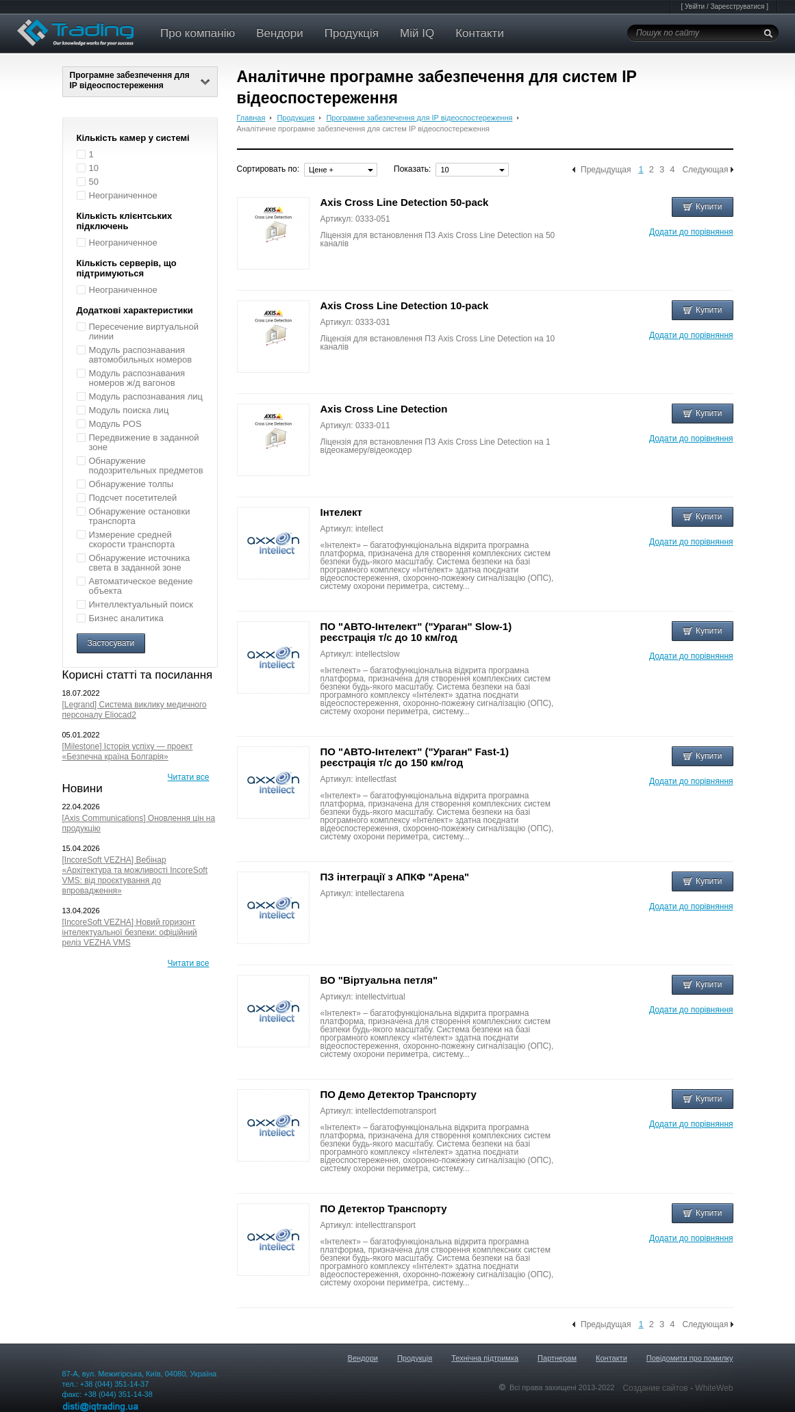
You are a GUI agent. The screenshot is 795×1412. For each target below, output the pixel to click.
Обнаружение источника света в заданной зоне (139, 563)
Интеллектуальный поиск (141, 604)
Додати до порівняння (691, 232)
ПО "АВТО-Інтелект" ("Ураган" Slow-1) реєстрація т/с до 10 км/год (416, 631)
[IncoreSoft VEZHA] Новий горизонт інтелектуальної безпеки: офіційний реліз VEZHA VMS (129, 932)
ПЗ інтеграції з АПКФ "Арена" (395, 876)
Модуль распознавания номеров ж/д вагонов (137, 378)
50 (94, 181)
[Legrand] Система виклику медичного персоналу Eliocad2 (134, 710)
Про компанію (197, 33)
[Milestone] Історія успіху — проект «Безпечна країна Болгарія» (127, 751)
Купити (702, 206)
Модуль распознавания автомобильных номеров (140, 355)
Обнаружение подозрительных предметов (146, 465)
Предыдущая (606, 170)
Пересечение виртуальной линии (144, 331)
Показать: (412, 169)
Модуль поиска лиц (129, 410)
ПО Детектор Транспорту (383, 1208)
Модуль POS (115, 424)
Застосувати (111, 643)
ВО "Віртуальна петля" (379, 980)
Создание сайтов (656, 1388)
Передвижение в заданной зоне (144, 442)
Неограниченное (123, 195)
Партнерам (557, 1358)
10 (94, 168)
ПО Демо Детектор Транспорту (398, 1094)
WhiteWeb (714, 1388)
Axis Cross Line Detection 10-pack (404, 305)
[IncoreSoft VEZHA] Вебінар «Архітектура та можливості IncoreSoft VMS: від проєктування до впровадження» (134, 875)
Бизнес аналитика (126, 618)
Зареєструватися (737, 6)
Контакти (479, 33)
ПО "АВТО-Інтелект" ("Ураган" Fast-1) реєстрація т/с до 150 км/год (414, 757)
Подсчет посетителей (133, 498)
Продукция (295, 118)
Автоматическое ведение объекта (141, 586)
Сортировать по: (268, 169)
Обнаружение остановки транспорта (139, 516)
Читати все (189, 777)
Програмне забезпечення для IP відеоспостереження (140, 80)
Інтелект (341, 512)
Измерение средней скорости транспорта (132, 539)
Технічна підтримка (484, 1358)
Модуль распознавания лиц (146, 396)
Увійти (695, 6)
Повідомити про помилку (689, 1358)
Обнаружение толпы (131, 484)
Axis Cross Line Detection (384, 409)
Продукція (352, 33)
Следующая (705, 170)
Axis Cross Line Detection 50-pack (404, 202)
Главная (251, 118)
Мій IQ (417, 33)
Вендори (279, 33)
